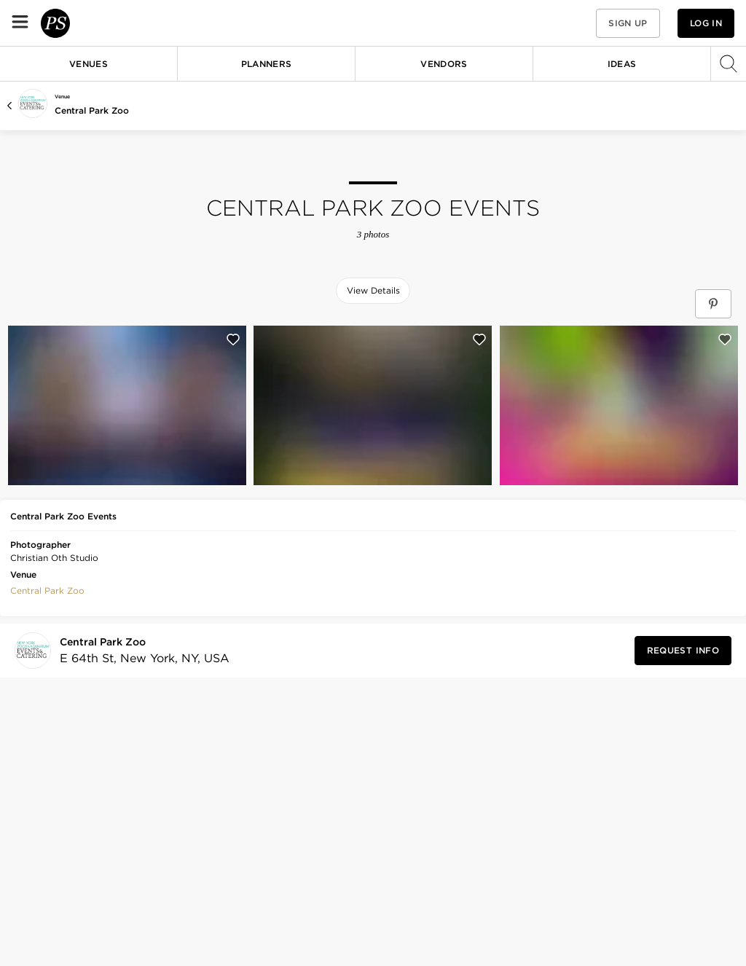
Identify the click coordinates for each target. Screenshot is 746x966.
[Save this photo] (233, 339)
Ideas (622, 63)
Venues (88, 63)
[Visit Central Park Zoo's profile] (140, 651)
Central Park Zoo (92, 110)
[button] (569, 23)
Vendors (444, 63)
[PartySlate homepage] (99, 22)
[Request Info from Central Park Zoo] (683, 650)
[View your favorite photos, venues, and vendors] (569, 23)
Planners (266, 63)
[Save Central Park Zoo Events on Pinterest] (713, 303)
